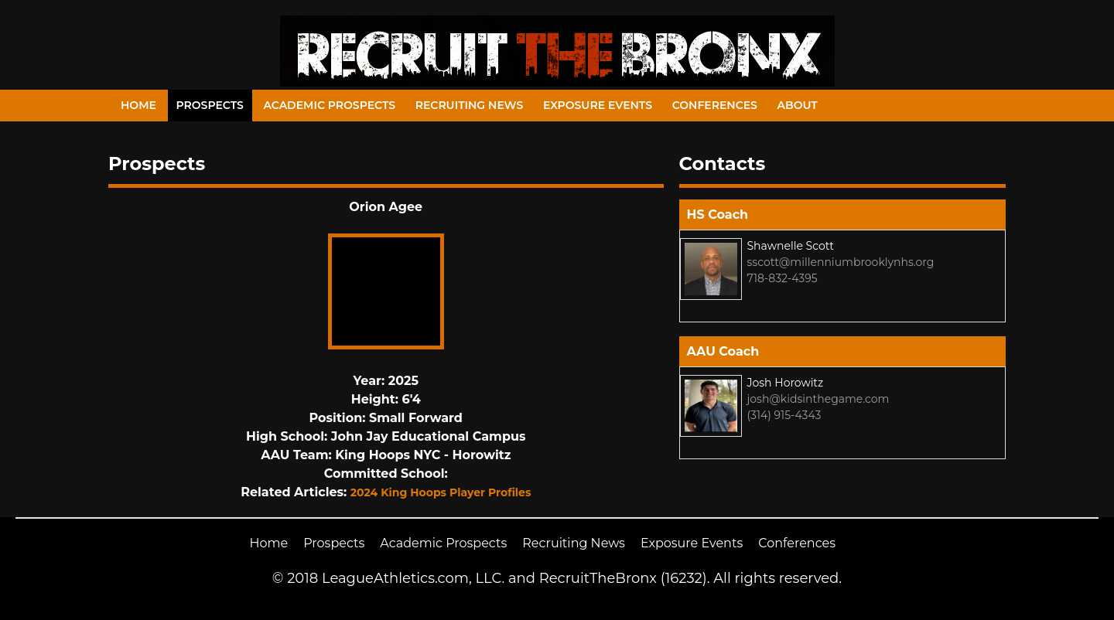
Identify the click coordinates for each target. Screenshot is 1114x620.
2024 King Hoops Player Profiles (440, 492)
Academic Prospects (329, 105)
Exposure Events (597, 105)
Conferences (714, 105)
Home (138, 105)
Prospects (210, 105)
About (797, 105)
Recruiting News (469, 105)
